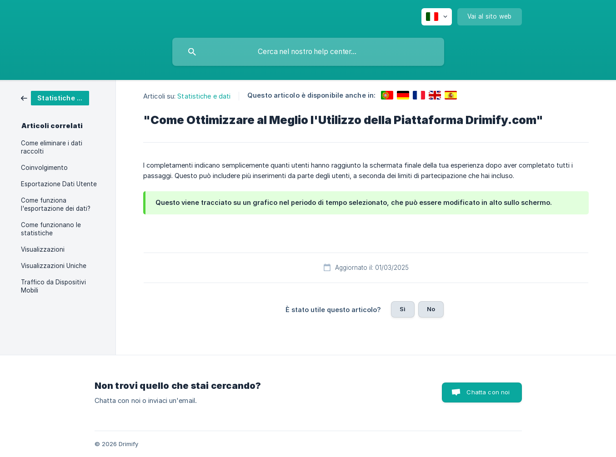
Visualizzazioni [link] (43, 249)
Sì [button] (403, 309)
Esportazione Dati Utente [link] (59, 184)
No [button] (431, 309)
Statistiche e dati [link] (203, 96)
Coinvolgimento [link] (44, 167)
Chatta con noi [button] (488, 392)
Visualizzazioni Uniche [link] (53, 265)
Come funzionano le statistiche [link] (51, 229)
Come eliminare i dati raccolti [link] (51, 147)
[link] (55, 97)
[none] (436, 16)
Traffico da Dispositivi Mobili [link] (53, 286)
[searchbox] (308, 52)
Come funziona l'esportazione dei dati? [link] (55, 204)
